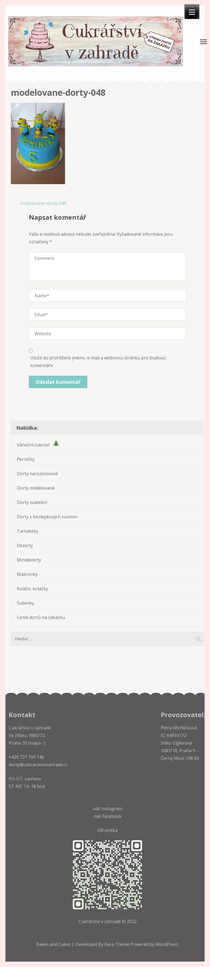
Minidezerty (29, 560)
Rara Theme (117, 944)
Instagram (111, 809)
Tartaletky (27, 531)
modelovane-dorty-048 (43, 203)
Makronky (27, 574)
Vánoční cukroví (38, 445)
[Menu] (191, 11)
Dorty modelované (36, 488)
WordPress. (167, 944)
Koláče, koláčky (32, 589)
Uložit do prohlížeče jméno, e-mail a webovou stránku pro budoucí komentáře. (98, 361)
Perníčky (26, 459)
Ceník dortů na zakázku (41, 617)
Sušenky (25, 603)
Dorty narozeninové (37, 474)
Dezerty (25, 545)
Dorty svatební (32, 502)
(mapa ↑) (36, 743)
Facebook (112, 816)
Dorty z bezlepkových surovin (47, 517)
